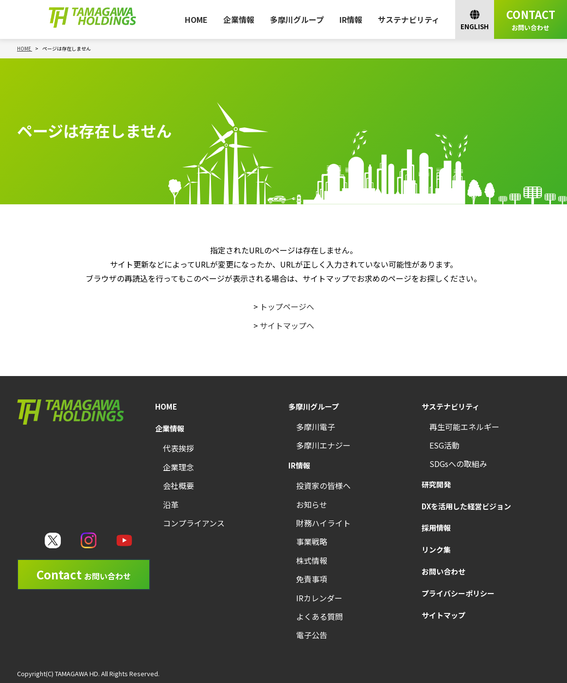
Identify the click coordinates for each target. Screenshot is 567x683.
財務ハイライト (323, 523)
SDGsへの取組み (458, 463)
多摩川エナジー (323, 445)
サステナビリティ (409, 19)
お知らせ (311, 504)
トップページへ (287, 306)
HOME (196, 19)
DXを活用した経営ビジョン (466, 506)
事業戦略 (311, 541)
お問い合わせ (443, 571)
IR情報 (350, 19)
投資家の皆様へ (323, 485)
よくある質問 (319, 616)
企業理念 (178, 467)
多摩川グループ (297, 19)
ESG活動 (444, 445)
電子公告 (311, 635)
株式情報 (311, 560)
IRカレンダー (319, 598)
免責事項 (311, 579)
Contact (83, 574)
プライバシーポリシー (458, 593)
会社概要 (178, 485)
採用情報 (436, 527)
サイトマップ (443, 615)
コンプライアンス (194, 523)
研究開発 (436, 484)
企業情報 (238, 19)
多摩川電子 (315, 426)
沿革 (170, 504)
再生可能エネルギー (464, 426)
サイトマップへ (287, 325)
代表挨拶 (178, 448)
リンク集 (436, 549)
